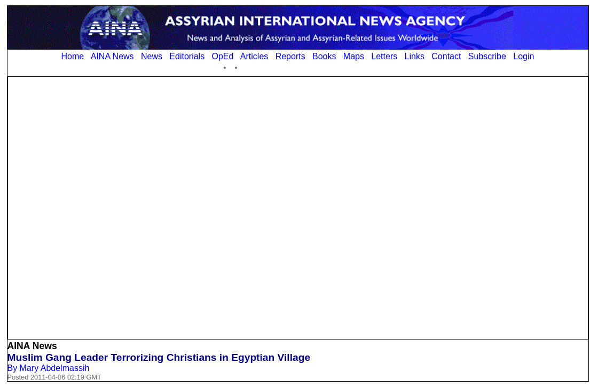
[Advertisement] (132, 207)
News (151, 56)
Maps (353, 56)
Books (324, 56)
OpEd (222, 56)
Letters (384, 56)
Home (72, 56)
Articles (254, 56)
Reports (290, 56)
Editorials (186, 56)
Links (414, 56)
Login (523, 56)
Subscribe (487, 56)
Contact (446, 56)
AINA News (112, 56)
